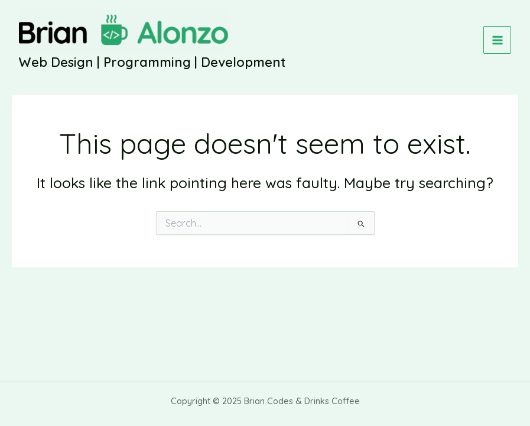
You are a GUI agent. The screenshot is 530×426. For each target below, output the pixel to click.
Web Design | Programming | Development (152, 62)
